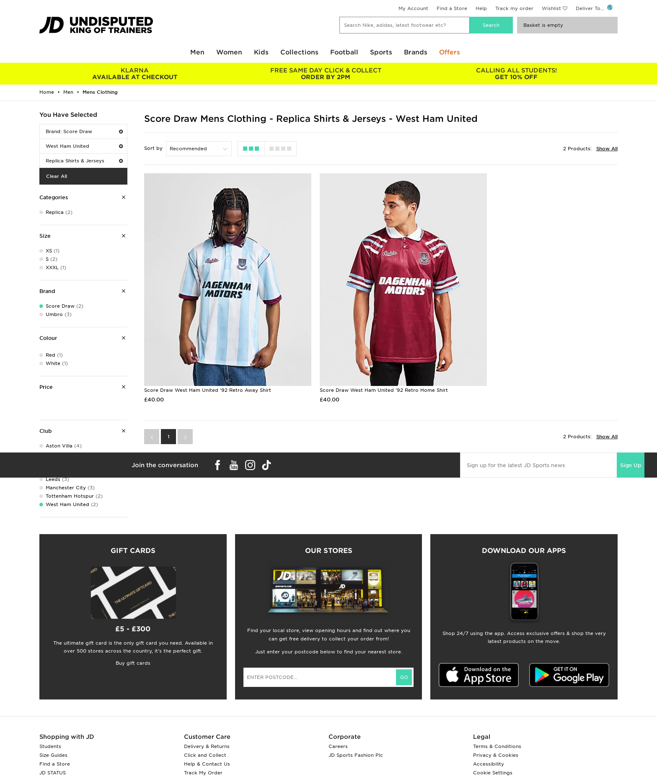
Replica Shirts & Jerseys (84, 161)
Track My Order (203, 773)
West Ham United (84, 146)
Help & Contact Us (207, 764)
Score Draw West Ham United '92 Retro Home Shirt (369, 371)
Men (197, 52)
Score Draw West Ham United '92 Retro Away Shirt (207, 371)
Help (481, 8)
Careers (338, 746)
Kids (261, 52)
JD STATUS (52, 773)
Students (50, 746)
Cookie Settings (492, 773)
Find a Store (452, 8)
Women (229, 52)
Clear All (56, 176)
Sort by (153, 148)
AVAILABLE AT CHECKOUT (135, 73)
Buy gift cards (133, 663)
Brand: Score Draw (84, 131)
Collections (299, 52)
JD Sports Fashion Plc (355, 755)
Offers (449, 52)
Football (344, 52)
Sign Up (630, 446)
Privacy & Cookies (495, 755)
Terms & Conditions (497, 746)
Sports (381, 52)
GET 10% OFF (516, 73)
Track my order (514, 8)
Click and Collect (205, 755)
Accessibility (488, 764)
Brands (415, 52)
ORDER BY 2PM (325, 73)
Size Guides (53, 755)
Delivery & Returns (207, 746)
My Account (413, 8)
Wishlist (551, 8)
